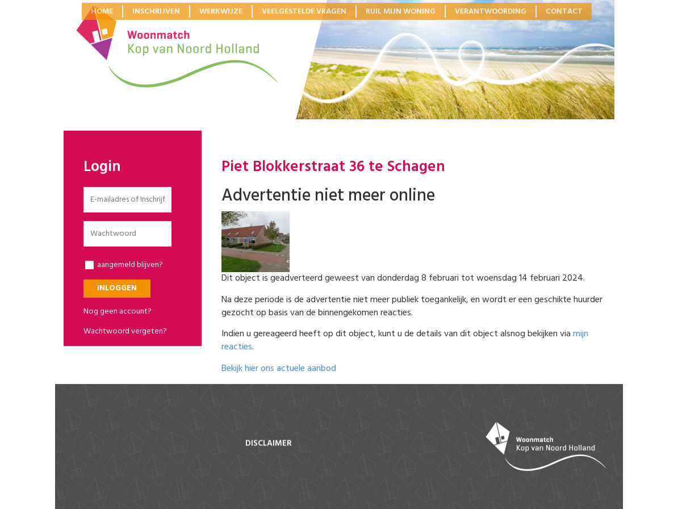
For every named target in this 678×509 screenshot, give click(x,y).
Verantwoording (490, 11)
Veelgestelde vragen (304, 11)
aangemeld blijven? (124, 265)
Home (102, 11)
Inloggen (117, 288)
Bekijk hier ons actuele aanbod (278, 368)
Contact (564, 11)
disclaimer (268, 443)
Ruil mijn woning (401, 11)
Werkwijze (220, 11)
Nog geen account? (117, 311)
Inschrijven (156, 11)
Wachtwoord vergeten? (125, 331)
